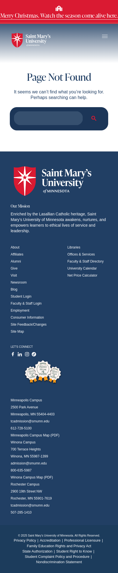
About (15, 247)
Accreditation (52, 540)
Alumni (16, 261)
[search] (48, 118)
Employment (20, 310)
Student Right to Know (76, 551)
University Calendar (82, 268)
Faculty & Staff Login (26, 303)
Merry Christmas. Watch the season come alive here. (59, 15)
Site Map (17, 331)
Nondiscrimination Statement (59, 562)
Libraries (74, 247)
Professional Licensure (84, 540)
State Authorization (39, 551)
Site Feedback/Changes (29, 324)
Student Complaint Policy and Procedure (59, 556)
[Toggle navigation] (105, 36)
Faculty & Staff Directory (86, 261)
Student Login (21, 296)
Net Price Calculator (83, 275)
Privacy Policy (27, 540)
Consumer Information (27, 317)
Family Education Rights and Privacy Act (59, 546)
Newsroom (19, 282)
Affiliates (17, 254)
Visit (14, 275)
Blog (14, 289)
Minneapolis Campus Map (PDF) (35, 435)
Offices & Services (81, 254)
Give (14, 268)
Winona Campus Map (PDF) (32, 477)
